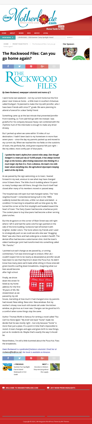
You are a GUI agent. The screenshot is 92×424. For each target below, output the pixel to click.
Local (45, 33)
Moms (21, 33)
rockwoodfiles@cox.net (12, 352)
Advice (37, 33)
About (12, 33)
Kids (29, 33)
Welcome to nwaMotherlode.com (22, 388)
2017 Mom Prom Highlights (62, 388)
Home (4, 33)
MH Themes (65, 422)
